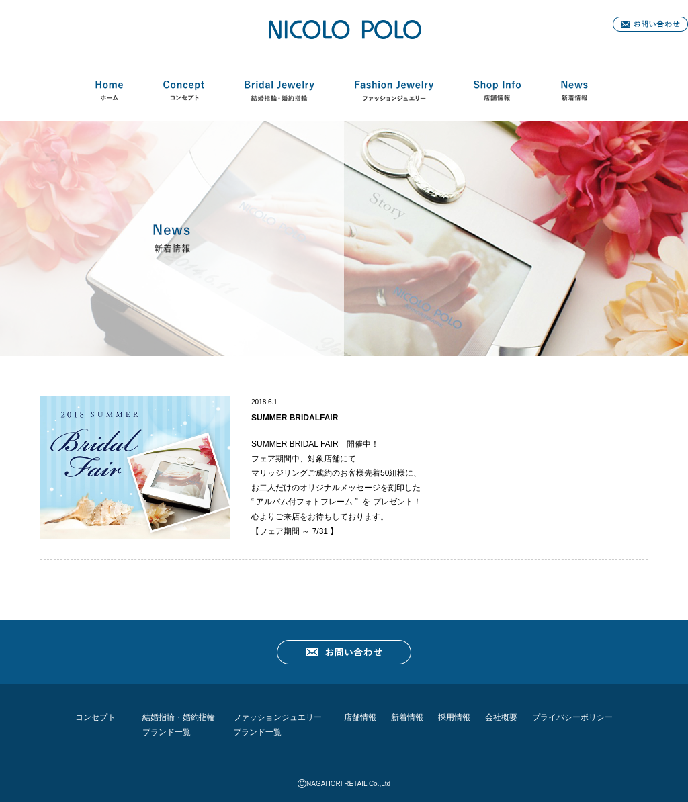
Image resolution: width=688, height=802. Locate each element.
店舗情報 (497, 93)
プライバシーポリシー (572, 717)
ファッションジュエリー (394, 93)
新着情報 (574, 93)
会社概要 (501, 717)
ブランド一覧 (166, 732)
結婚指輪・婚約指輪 (279, 93)
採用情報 (454, 717)
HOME (109, 93)
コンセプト (183, 93)
